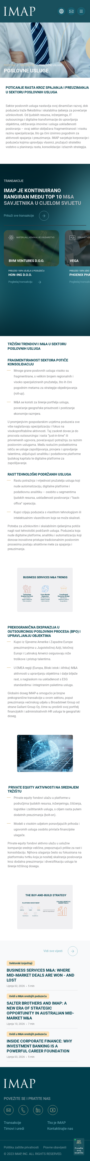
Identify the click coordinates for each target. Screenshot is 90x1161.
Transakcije (12, 1123)
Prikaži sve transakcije (26, 215)
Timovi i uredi (14, 1129)
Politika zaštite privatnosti (21, 1147)
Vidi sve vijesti (60, 951)
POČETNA (9, 65)
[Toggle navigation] (81, 11)
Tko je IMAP (56, 1123)
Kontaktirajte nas (60, 1129)
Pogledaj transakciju (26, 282)
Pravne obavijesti (54, 1147)
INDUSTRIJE (27, 65)
